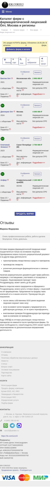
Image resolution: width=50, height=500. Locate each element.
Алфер (5, 180)
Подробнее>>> (38, 94)
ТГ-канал (43, 61)
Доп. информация (24, 95)
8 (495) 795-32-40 (11, 421)
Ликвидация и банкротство (12, 394)
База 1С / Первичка (6, 95)
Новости (4, 361)
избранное (32, 61)
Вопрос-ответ (6, 367)
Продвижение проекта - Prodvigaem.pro (16, 470)
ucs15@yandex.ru (11, 431)
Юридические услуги (10, 400)
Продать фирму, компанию (12, 388)
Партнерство (6, 373)
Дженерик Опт (8, 112)
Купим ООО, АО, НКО (10, 391)
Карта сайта (6, 376)
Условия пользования (10, 370)
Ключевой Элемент (5, 146)
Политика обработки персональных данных (19, 358)
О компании (6, 352)
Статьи (4, 364)
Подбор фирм (7, 403)
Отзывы (4, 355)
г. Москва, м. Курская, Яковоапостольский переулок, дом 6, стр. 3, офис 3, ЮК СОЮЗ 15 (25, 415)
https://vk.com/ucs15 (9, 436)
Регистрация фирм (9, 385)
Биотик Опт (7, 78)
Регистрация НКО (8, 397)
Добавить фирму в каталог (18, 49)
